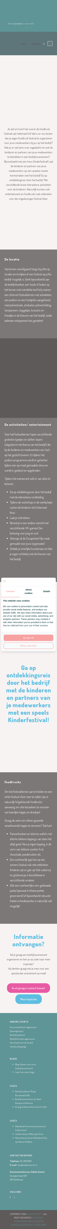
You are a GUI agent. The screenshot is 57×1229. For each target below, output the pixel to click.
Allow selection (28, 645)
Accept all (28, 637)
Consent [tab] (10, 591)
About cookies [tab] (28, 591)
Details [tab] (46, 591)
